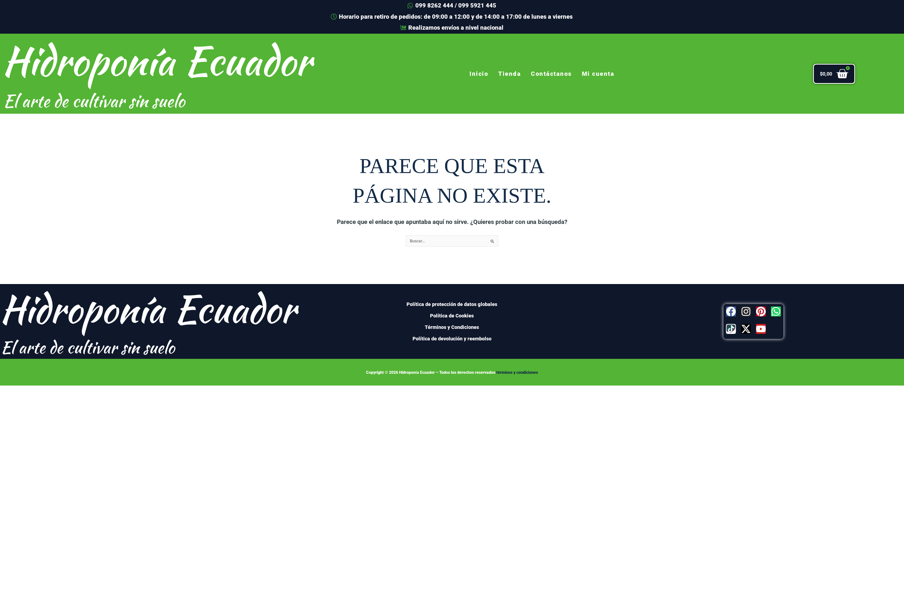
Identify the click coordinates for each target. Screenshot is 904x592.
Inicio (478, 73)
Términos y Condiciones (452, 327)
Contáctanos (551, 73)
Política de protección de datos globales (452, 304)
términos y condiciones (517, 372)
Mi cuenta (598, 73)
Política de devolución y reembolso (452, 339)
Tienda (509, 73)
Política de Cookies (452, 316)
